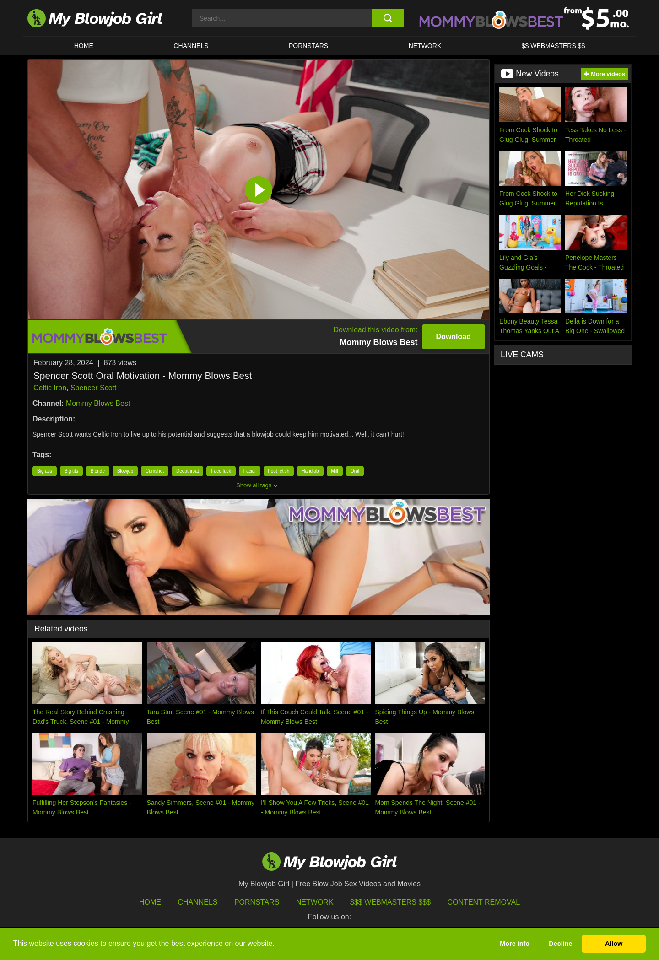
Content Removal (484, 902)
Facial (249, 471)
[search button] (388, 18)
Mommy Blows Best (98, 403)
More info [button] (514, 943)
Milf (335, 471)
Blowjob (125, 471)
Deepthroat (187, 471)
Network (425, 45)
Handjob (310, 471)
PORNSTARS (308, 45)
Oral (355, 471)
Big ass (44, 471)
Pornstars (256, 902)
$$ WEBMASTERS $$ (553, 45)
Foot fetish (279, 471)
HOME (83, 45)
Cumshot (155, 471)
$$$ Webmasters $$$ (390, 902)
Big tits (71, 471)
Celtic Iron (49, 388)
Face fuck (221, 471)
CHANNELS (190, 45)
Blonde (98, 471)
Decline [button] (560, 943)
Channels (197, 902)
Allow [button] (613, 943)
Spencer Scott (93, 388)
